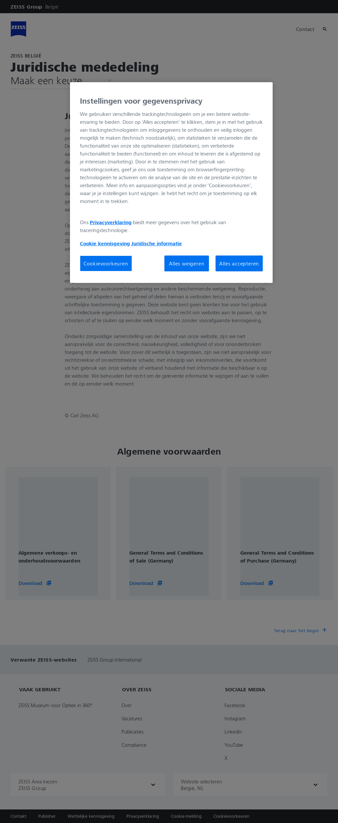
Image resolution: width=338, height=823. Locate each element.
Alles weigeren (186, 263)
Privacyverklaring (111, 222)
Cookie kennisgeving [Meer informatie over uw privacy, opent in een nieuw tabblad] (105, 243)
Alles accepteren (239, 263)
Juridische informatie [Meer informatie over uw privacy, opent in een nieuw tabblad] (156, 243)
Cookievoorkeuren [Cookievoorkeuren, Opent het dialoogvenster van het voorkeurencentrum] (106, 263)
